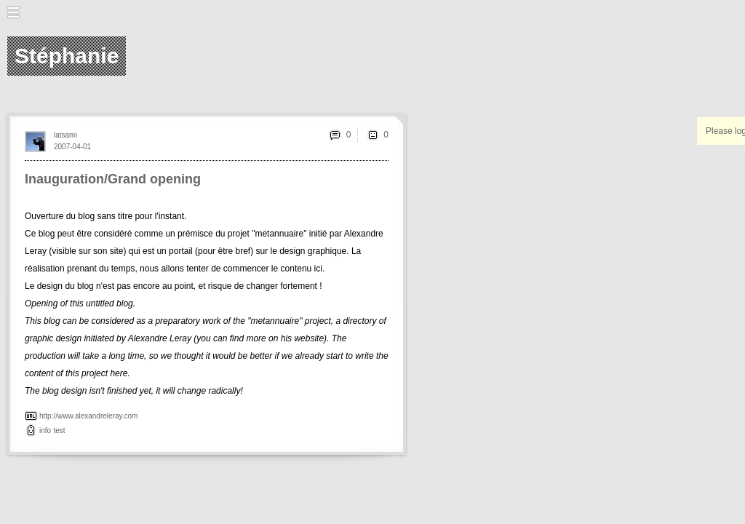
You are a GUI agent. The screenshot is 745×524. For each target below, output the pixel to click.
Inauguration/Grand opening (113, 179)
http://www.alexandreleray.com (88, 416)
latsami (65, 135)
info (45, 430)
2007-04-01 (72, 147)
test (59, 430)
